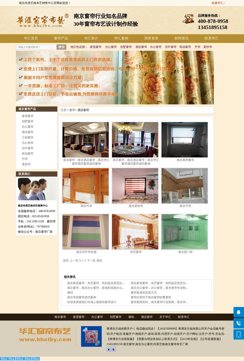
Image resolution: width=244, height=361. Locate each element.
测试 (70, 292)
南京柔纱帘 (136, 206)
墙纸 (131, 317)
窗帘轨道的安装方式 (144, 292)
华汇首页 (31, 38)
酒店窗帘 (141, 46)
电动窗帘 (185, 46)
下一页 (91, 260)
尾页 (99, 260)
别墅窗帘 (126, 46)
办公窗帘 (111, 46)
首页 (66, 260)
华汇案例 (121, 38)
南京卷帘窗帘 (185, 160)
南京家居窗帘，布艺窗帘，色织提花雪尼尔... (95, 283)
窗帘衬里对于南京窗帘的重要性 (151, 297)
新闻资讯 (181, 38)
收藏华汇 (217, 3)
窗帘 (72, 110)
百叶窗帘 (171, 46)
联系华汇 (212, 38)
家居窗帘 (95, 46)
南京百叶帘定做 (86, 252)
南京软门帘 (185, 252)
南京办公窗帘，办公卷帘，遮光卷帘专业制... (159, 287)
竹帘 (197, 46)
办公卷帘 (155, 46)
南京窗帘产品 (27, 109)
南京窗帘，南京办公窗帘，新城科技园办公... (95, 287)
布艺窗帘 (136, 252)
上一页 (74, 260)
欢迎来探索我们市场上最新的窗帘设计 (91, 302)
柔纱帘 (207, 46)
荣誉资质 (151, 38)
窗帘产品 (61, 38)
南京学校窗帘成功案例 (81, 297)
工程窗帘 (27, 137)
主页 (63, 110)
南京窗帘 (60, 317)
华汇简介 (91, 38)
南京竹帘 (86, 206)
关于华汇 (165, 317)
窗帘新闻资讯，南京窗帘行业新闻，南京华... (159, 302)
